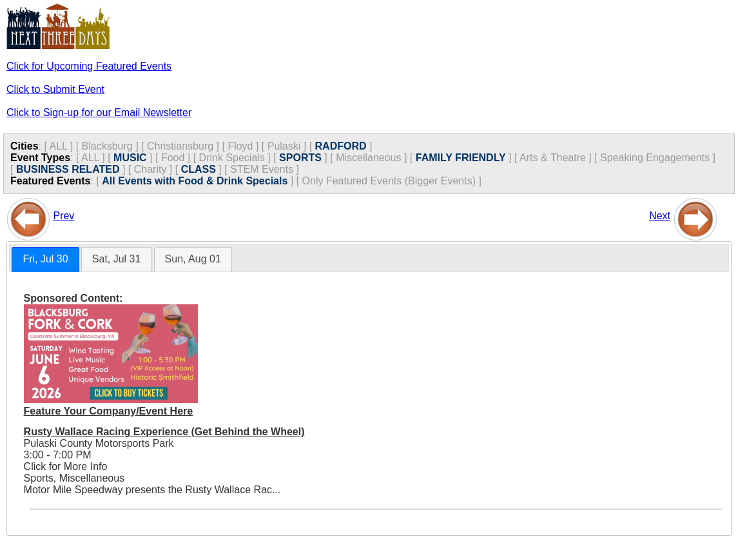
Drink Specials (232, 157)
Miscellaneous (368, 157)
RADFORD (341, 146)
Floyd (240, 146)
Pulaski (284, 146)
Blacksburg (107, 146)
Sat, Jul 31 (116, 258)
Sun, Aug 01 (193, 258)
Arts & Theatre (553, 157)
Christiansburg (180, 146)
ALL (58, 146)
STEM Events (261, 169)
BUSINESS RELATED (68, 169)
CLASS (198, 169)
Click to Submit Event (55, 89)
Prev (63, 215)
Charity (150, 169)
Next (659, 215)
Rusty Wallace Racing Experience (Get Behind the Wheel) (164, 431)
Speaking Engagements (655, 157)
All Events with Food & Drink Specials (194, 180)
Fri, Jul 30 (45, 258)
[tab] (45, 259)
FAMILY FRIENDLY (461, 157)
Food (172, 157)
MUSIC (130, 157)
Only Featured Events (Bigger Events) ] (391, 180)
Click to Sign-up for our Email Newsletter (98, 112)
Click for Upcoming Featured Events (88, 66)
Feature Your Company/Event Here (108, 411)
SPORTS (300, 157)
